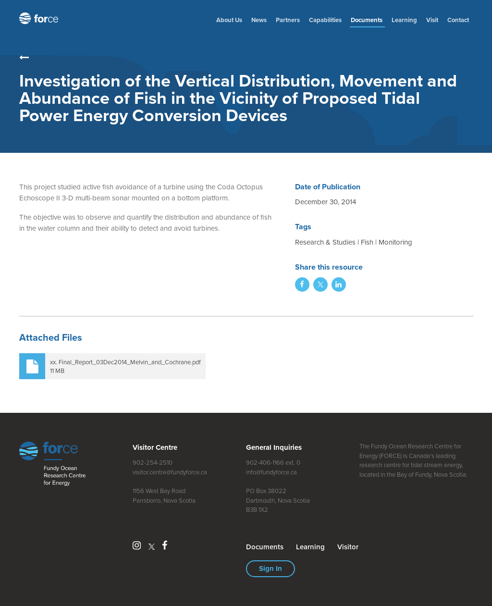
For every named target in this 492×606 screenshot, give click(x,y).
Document (367, 20)
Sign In (270, 568)
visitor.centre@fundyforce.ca (170, 472)
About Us (229, 20)
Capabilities (325, 20)
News (259, 20)
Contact (458, 20)
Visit (432, 20)
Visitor (347, 547)
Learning (404, 20)
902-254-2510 (152, 462)
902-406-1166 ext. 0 (273, 462)
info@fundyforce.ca (271, 472)
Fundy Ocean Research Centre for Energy (40, 18)
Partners (288, 20)
